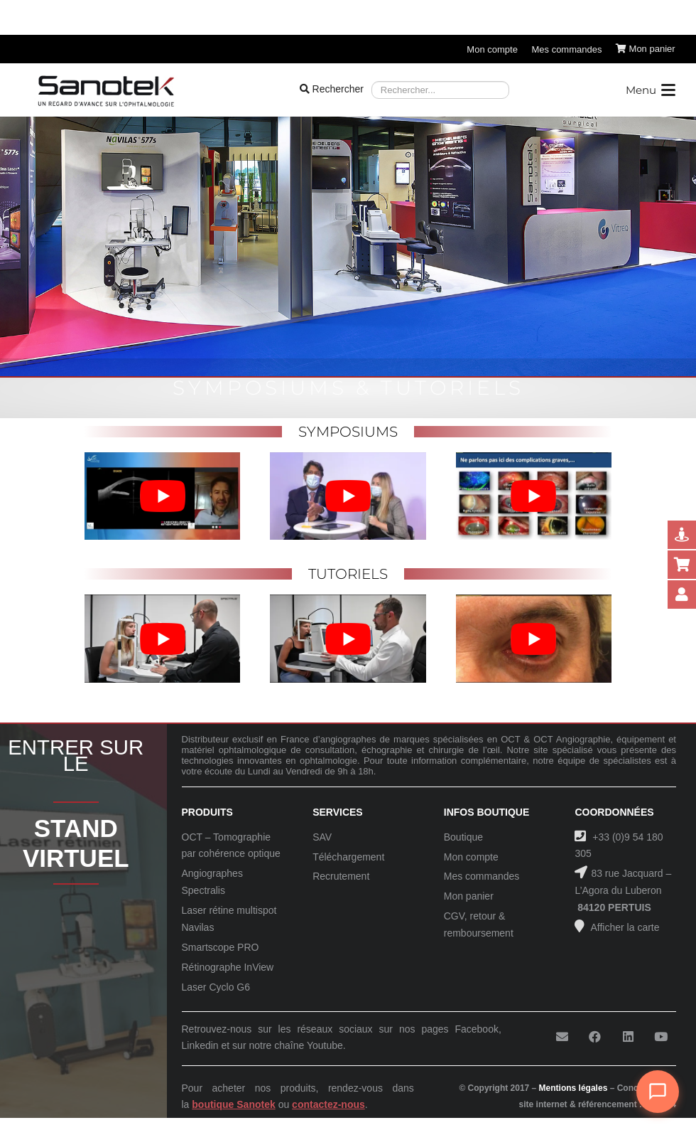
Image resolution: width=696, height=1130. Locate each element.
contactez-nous (328, 1104)
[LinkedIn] (628, 1037)
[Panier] (645, 49)
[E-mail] (562, 1037)
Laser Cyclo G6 (216, 987)
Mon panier (469, 896)
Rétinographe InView (228, 967)
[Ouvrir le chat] (657, 1091)
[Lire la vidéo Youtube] (162, 496)
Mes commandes (482, 876)
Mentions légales (573, 1088)
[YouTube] (661, 1037)
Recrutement (340, 876)
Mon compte (471, 857)
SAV (322, 837)
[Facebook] (595, 1037)
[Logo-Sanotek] (106, 90)
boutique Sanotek (233, 1104)
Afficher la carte (623, 927)
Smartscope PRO (220, 947)
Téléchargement (348, 857)
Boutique (463, 837)
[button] (650, 90)
